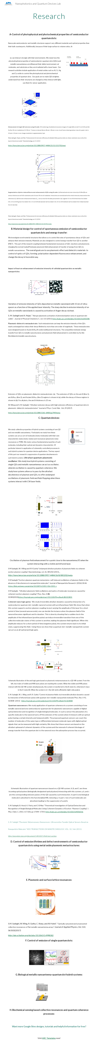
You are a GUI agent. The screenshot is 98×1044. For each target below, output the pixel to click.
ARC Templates (49, 1038)
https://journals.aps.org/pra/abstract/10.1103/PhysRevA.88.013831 (45, 597)
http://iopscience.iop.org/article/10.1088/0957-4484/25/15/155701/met (37, 145)
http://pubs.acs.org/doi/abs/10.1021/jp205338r (71, 319)
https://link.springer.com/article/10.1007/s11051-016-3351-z (32, 586)
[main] (48, 16)
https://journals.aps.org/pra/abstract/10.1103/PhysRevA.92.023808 (47, 701)
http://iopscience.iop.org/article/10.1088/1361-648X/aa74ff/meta (34, 413)
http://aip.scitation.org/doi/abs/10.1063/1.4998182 (30, 935)
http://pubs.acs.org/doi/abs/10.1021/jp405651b (64, 812)
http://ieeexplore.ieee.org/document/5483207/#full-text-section (32, 836)
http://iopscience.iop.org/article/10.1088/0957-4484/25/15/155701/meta (30, 224)
